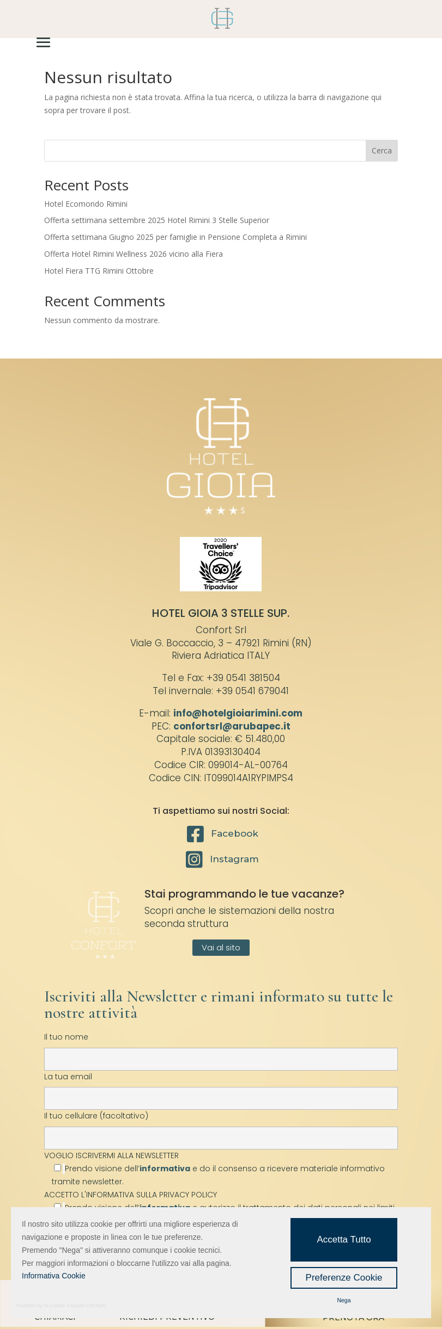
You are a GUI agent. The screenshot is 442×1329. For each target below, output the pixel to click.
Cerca (382, 150)
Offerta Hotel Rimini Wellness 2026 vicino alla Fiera (133, 254)
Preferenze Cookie (344, 1277)
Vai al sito (221, 947)
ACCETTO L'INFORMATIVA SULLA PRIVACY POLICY (130, 1194)
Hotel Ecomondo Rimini (86, 204)
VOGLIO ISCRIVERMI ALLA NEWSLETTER (221, 1168)
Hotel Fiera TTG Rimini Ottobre (99, 270)
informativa (165, 1168)
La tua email (221, 1087)
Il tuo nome (221, 1047)
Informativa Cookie (54, 1275)
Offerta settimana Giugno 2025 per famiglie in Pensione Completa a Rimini (175, 237)
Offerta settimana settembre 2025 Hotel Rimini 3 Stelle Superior (156, 220)
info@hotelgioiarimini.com (237, 713)
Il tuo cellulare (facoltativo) (221, 1126)
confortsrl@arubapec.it (231, 726)
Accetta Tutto (344, 1239)
